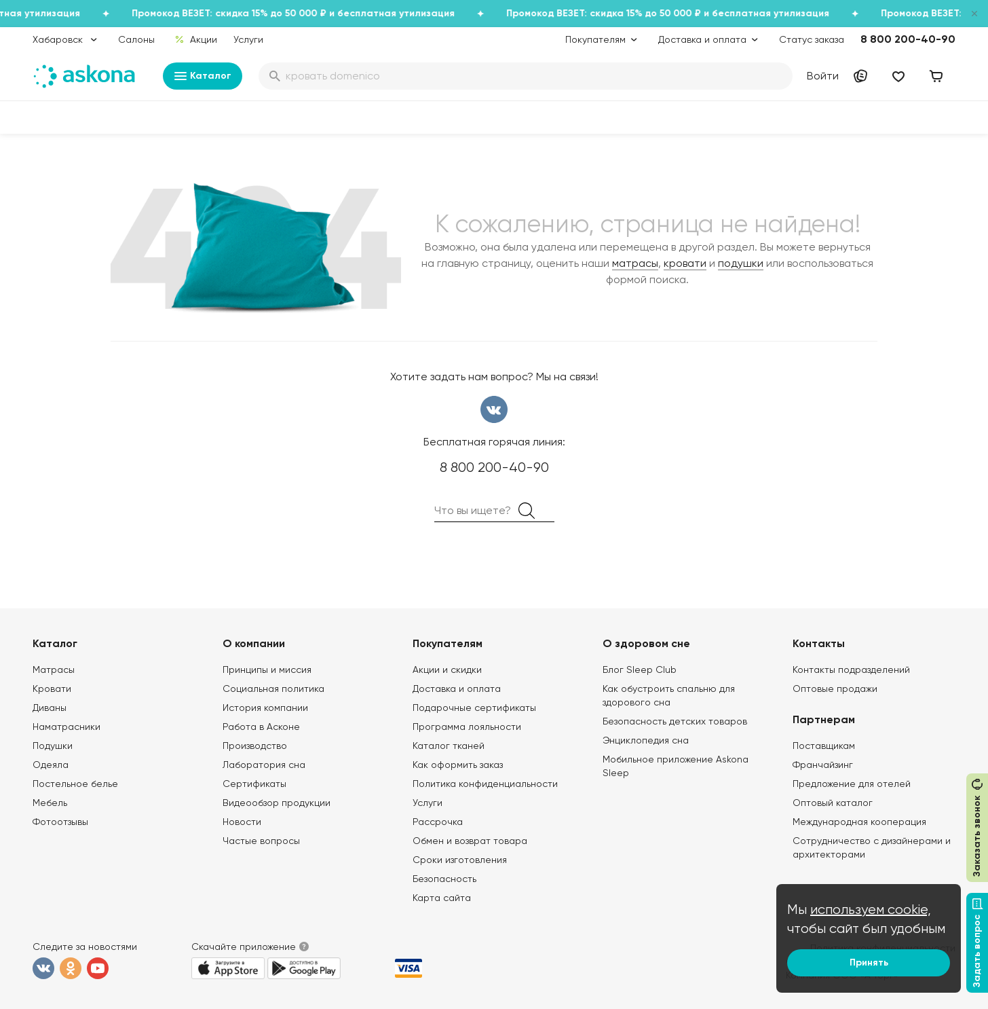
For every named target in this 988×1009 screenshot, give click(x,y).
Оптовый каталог (833, 802)
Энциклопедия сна (646, 740)
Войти (823, 75)
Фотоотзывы (60, 821)
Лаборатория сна (264, 764)
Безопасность (444, 878)
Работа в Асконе (261, 726)
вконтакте (494, 409)
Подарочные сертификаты (474, 707)
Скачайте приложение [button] (243, 946)
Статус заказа (811, 39)
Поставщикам (824, 745)
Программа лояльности (467, 726)
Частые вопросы (261, 840)
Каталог (202, 76)
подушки (740, 263)
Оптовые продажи (835, 688)
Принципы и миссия (267, 669)
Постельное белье (75, 783)
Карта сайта (442, 897)
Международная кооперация (859, 821)
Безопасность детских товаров (675, 721)
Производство (255, 745)
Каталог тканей (448, 745)
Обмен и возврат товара (470, 840)
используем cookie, (870, 909)
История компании (265, 707)
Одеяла (51, 764)
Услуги (248, 39)
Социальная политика (273, 688)
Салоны (136, 39)
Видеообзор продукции (276, 802)
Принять (869, 962)
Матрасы (54, 669)
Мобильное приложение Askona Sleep (675, 766)
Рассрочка (438, 821)
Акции (195, 39)
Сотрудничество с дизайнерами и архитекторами (872, 847)
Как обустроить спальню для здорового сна (669, 695)
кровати (685, 263)
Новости (242, 821)
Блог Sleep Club (640, 669)
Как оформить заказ (458, 764)
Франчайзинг (823, 764)
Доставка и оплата (457, 688)
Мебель (50, 802)
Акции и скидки (447, 669)
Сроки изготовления (460, 859)
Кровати (52, 688)
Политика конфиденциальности (485, 783)
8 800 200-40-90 (907, 39)
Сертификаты (254, 783)
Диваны (49, 707)
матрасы (635, 263)
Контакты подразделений (851, 669)
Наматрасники (66, 726)
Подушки (53, 745)
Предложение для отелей (852, 783)
